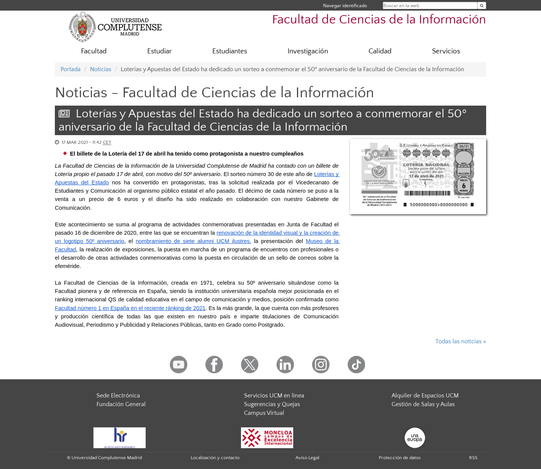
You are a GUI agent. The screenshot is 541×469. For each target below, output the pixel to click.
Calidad (380, 51)
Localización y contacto (215, 457)
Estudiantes (229, 51)
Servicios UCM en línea (274, 395)
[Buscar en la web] (481, 5)
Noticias (100, 69)
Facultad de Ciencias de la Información (379, 20)
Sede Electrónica (118, 395)
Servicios (446, 51)
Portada (71, 69)
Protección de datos (400, 457)
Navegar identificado (345, 5)
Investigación (308, 51)
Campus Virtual (264, 413)
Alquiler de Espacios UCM (425, 395)
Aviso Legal (307, 457)
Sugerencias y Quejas (272, 404)
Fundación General (121, 404)
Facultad (94, 51)
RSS (473, 457)
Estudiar (159, 51)
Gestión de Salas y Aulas (423, 404)
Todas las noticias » (460, 341)
